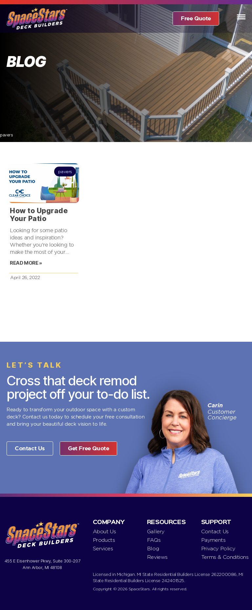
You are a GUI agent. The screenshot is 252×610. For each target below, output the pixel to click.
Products (104, 540)
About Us (104, 531)
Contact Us (215, 531)
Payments (213, 540)
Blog (153, 548)
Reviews (157, 557)
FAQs (153, 540)
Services (103, 548)
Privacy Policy (218, 548)
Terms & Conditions (225, 557)
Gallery (155, 531)
